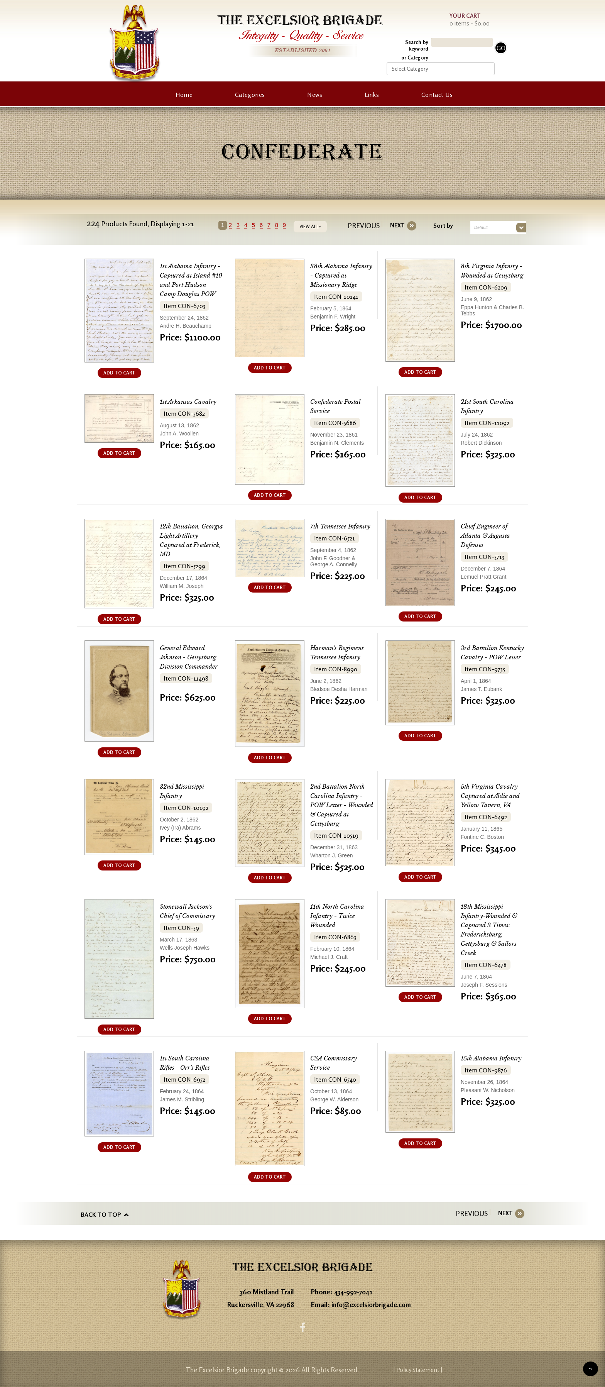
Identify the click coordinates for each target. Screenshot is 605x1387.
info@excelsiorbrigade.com (373, 1303)
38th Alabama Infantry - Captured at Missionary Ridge (341, 275)
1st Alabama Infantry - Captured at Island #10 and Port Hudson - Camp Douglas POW (191, 284)
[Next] (394, 225)
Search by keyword (416, 45)
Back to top (101, 1213)
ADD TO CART (119, 373)
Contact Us (437, 94)
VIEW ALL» (313, 226)
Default (478, 227)
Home (184, 94)
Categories (250, 94)
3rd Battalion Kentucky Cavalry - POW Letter (491, 657)
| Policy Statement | (455, 1369)
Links (372, 94)
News (314, 94)
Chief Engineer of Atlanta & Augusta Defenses (489, 535)
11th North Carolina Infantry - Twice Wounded (340, 916)
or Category (414, 57)
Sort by (440, 225)
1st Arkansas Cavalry (191, 402)
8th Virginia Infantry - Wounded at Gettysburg (491, 275)
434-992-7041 (355, 1290)
